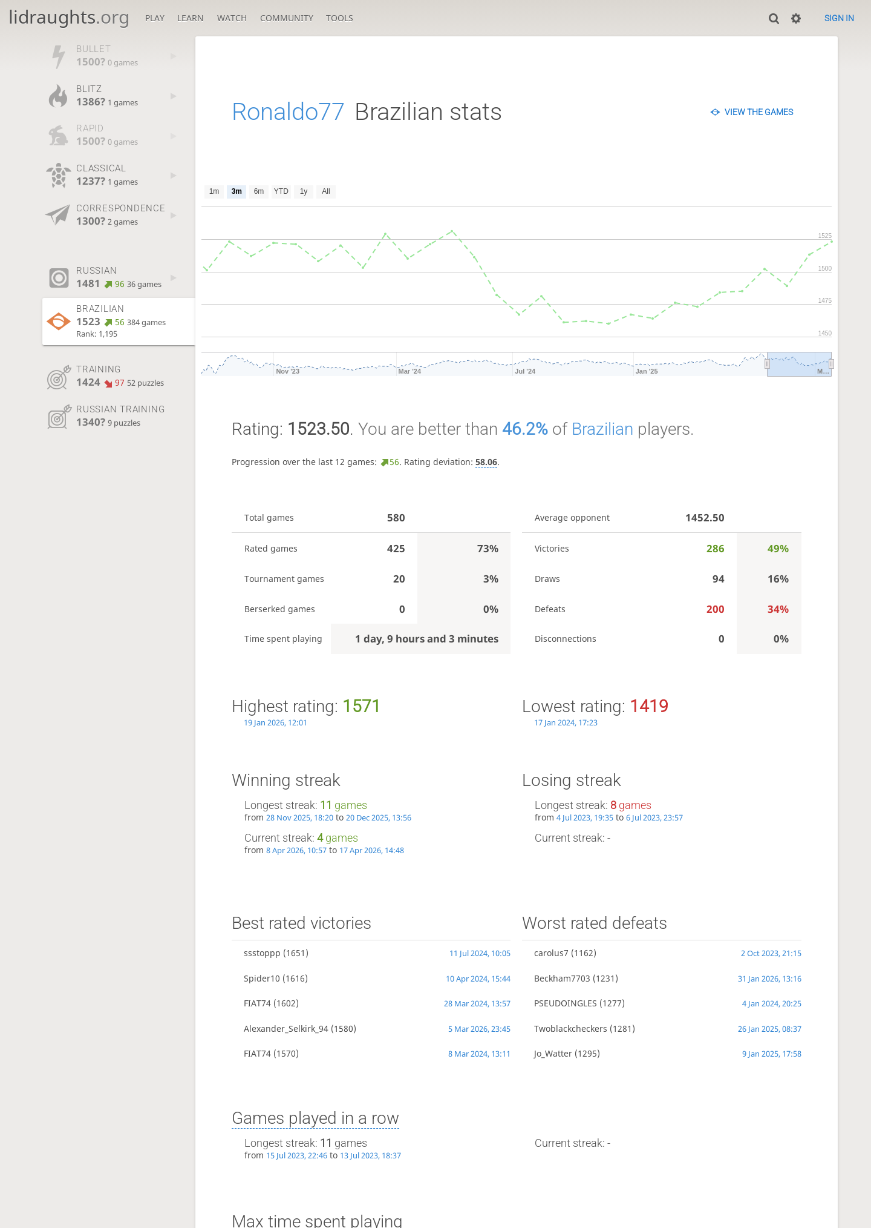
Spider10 (262, 978)
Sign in (839, 18)
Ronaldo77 (288, 111)
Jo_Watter (553, 1053)
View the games (759, 112)
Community (286, 18)
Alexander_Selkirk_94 (286, 1028)
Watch (232, 18)
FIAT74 (257, 1003)
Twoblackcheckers (570, 1028)
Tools (339, 18)
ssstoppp (262, 953)
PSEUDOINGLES (565, 1003)
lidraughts (68, 16)
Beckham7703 (562, 978)
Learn (190, 18)
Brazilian (602, 429)
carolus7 (551, 953)
